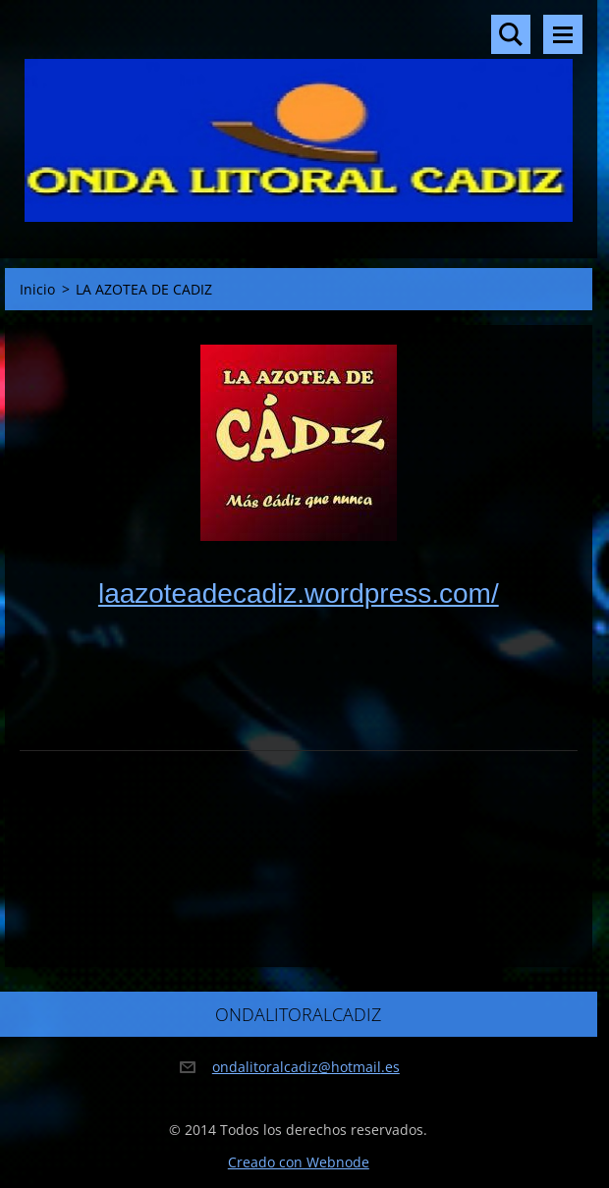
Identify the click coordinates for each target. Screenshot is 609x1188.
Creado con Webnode (298, 1162)
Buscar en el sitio (510, 34)
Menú (562, 34)
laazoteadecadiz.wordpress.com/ (298, 593)
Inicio (37, 289)
